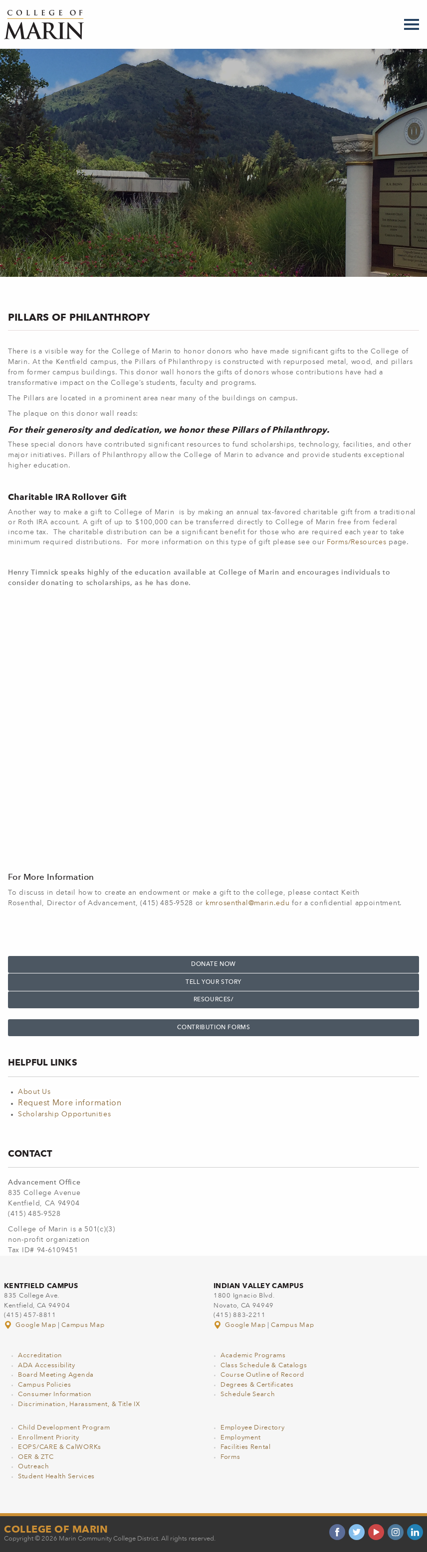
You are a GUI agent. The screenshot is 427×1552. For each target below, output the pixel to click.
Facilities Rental (245, 1447)
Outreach (33, 1466)
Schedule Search (247, 1394)
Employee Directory (252, 1428)
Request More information (70, 1103)
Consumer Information (55, 1394)
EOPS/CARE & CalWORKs (59, 1447)
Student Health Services (56, 1476)
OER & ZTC (35, 1457)
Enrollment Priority (48, 1437)
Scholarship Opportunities (64, 1114)
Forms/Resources (357, 542)
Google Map (31, 1325)
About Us (34, 1091)
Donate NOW (213, 964)
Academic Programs (253, 1355)
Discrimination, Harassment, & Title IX (79, 1404)
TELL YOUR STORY (213, 982)
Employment (240, 1437)
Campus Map (82, 1325)
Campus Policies (44, 1385)
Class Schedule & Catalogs (263, 1365)
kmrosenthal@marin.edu (248, 903)
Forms (230, 1457)
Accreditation (40, 1355)
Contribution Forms (213, 1028)
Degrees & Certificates (256, 1385)
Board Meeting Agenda (56, 1375)
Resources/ (214, 1000)
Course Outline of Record (262, 1375)
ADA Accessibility (46, 1365)
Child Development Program (64, 1428)
